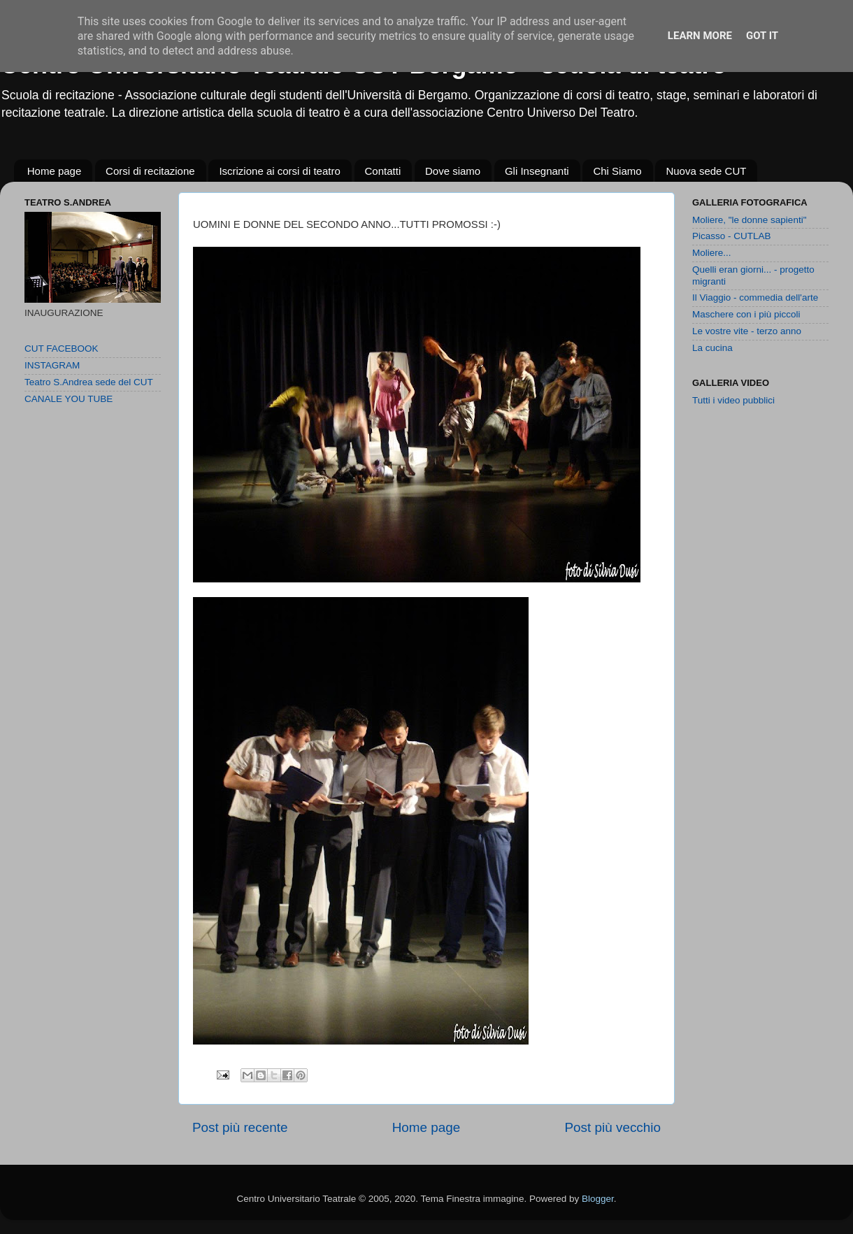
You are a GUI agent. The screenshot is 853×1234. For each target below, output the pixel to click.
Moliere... (711, 252)
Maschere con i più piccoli (746, 314)
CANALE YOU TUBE (68, 399)
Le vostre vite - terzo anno (746, 331)
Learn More (700, 35)
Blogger (598, 1198)
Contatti (383, 171)
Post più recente (240, 1127)
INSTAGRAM (52, 365)
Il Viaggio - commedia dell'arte (755, 297)
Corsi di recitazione (150, 171)
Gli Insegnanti (537, 171)
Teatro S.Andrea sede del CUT (88, 382)
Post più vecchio (612, 1127)
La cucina (712, 348)
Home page (54, 171)
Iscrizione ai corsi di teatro (279, 171)
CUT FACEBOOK (61, 348)
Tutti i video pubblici (733, 400)
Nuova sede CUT (706, 171)
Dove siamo (452, 171)
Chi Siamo (617, 171)
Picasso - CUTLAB (731, 236)
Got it (762, 35)
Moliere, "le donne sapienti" (749, 220)
